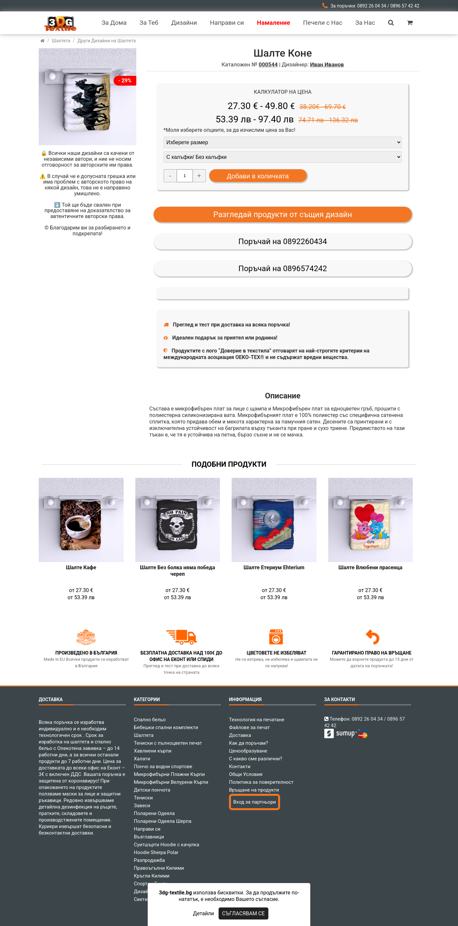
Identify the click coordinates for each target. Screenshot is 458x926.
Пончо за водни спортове (163, 766)
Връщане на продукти (254, 790)
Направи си (147, 829)
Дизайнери (146, 891)
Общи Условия (246, 774)
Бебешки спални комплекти (166, 727)
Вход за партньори (254, 802)
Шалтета (144, 735)
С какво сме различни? (255, 759)
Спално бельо (150, 720)
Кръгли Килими (152, 876)
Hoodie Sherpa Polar (156, 852)
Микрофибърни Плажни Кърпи (169, 774)
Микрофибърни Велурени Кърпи (171, 782)
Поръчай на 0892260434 (282, 241)
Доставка (240, 735)
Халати (142, 759)
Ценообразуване (248, 751)
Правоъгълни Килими (159, 868)
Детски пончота (152, 790)
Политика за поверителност (261, 782)
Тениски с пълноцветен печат (168, 743)
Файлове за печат (249, 727)
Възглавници (149, 837)
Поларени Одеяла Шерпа (163, 821)
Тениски (143, 798)
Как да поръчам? (248, 743)
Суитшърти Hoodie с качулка (166, 845)
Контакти (239, 766)
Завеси (142, 806)
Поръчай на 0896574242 (282, 268)
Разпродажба (149, 860)
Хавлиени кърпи (153, 751)
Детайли (203, 913)
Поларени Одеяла (154, 813)
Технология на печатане (256, 720)
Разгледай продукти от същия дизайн (282, 214)
